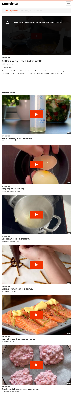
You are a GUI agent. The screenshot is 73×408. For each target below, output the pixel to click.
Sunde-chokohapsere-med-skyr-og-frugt (21, 389)
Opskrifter (14, 11)
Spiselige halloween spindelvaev (17, 288)
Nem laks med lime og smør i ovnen (18, 339)
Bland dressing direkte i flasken (17, 138)
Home (6, 11)
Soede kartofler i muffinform (16, 238)
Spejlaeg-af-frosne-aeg (13, 188)
